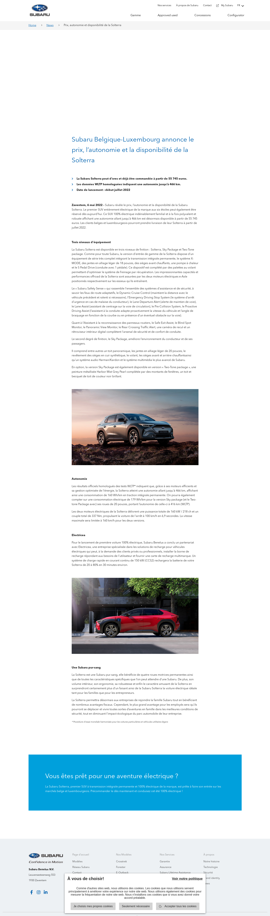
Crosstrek (121, 855)
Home (32, 25)
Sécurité (208, 866)
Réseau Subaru (80, 860)
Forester (120, 860)
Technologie (210, 860)
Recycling (165, 871)
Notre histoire (211, 855)
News (50, 25)
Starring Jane (256, 910)
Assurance (165, 860)
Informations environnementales (91, 871)
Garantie (165, 855)
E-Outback (122, 866)
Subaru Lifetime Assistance (175, 866)
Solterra (120, 871)
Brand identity (211, 871)
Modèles (77, 855)
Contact (77, 866)
